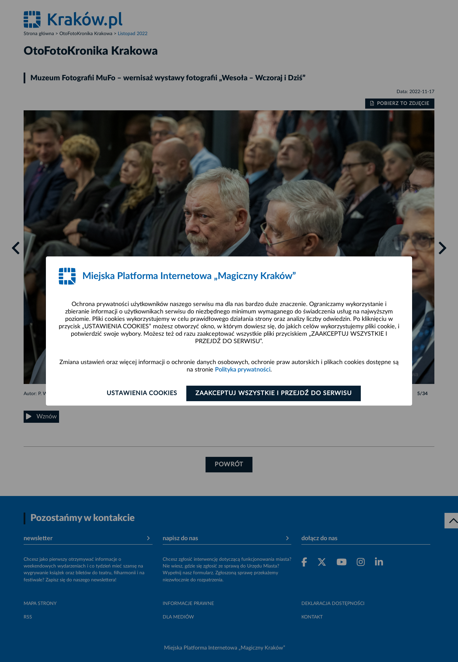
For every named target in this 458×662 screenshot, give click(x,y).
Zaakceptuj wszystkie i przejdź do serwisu (273, 393)
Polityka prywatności (242, 370)
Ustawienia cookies (142, 393)
